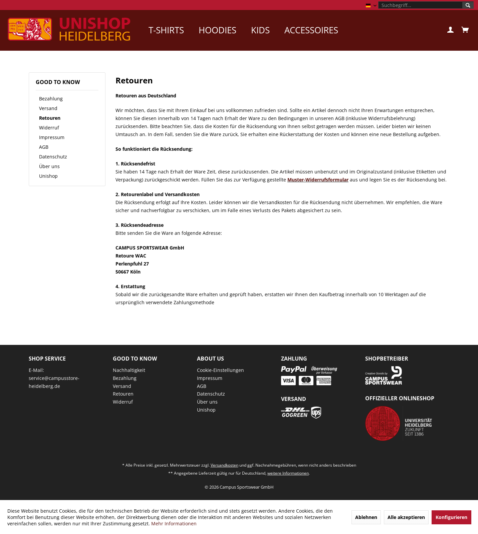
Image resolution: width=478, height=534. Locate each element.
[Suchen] (468, 5)
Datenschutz (53, 156)
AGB (43, 147)
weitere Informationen (288, 473)
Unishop (48, 176)
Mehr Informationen (174, 523)
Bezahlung (51, 98)
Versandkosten (224, 465)
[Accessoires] (311, 30)
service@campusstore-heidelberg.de (54, 382)
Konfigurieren (451, 517)
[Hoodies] (217, 30)
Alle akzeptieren (406, 517)
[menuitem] (426, 5)
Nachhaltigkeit (129, 370)
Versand (48, 108)
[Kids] (260, 30)
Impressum (51, 137)
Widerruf (49, 127)
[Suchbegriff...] (426, 5)
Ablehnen (366, 517)
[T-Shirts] (166, 30)
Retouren (49, 118)
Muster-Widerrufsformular (317, 179)
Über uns (49, 166)
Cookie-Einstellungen (220, 370)
